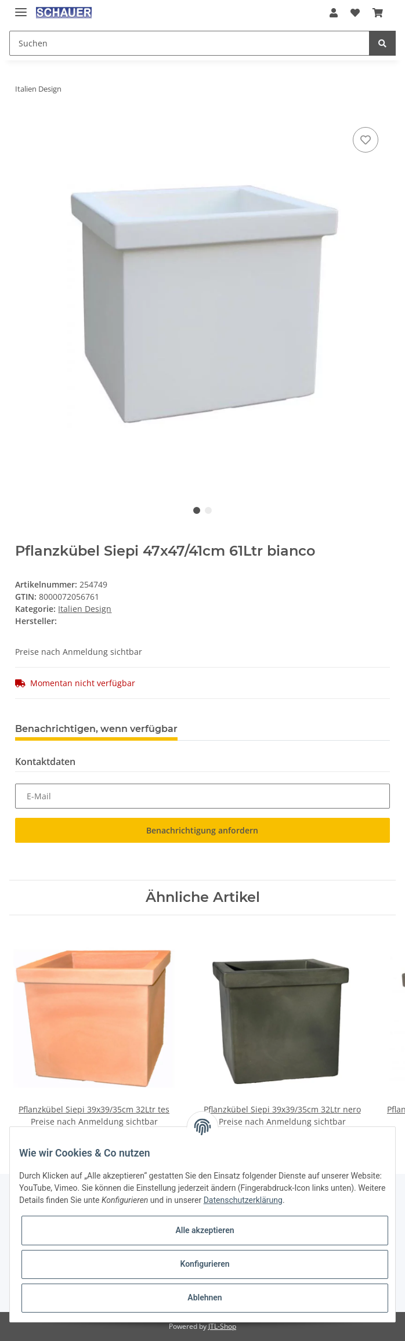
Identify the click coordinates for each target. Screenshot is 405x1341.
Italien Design (84, 608)
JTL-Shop (222, 1326)
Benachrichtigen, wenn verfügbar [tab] (96, 728)
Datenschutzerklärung (243, 1200)
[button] (333, 12)
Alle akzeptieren (204, 1230)
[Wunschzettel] (355, 12)
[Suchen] (189, 43)
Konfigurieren (204, 1263)
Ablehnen (204, 1297)
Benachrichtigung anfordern (202, 830)
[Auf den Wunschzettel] (365, 140)
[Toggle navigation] (21, 7)
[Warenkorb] (377, 12)
